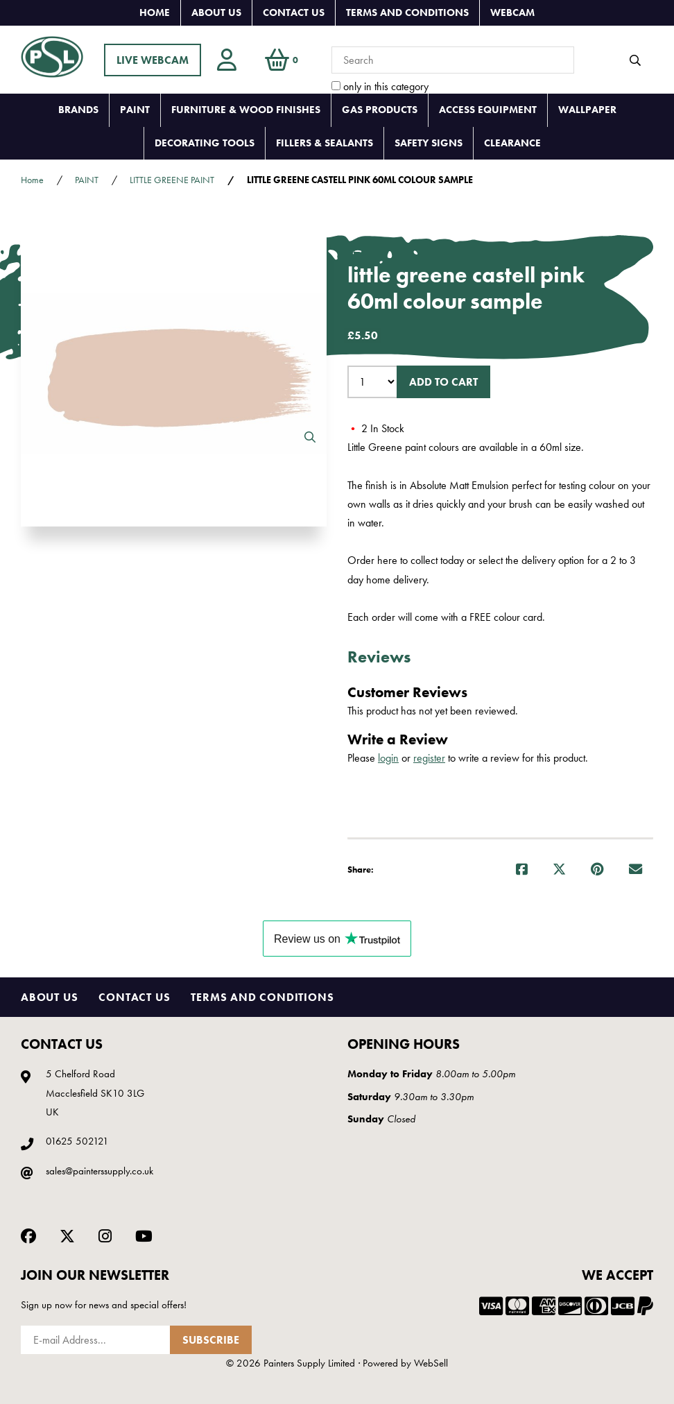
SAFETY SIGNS (429, 143)
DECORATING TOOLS (204, 143)
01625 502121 (77, 1141)
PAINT (135, 110)
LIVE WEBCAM (152, 60)
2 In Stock (375, 428)
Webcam (512, 12)
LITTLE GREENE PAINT (172, 179)
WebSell (431, 1363)
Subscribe (210, 1340)
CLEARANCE (512, 143)
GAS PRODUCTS (379, 110)
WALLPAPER (587, 110)
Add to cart (443, 382)
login (388, 758)
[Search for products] (452, 60)
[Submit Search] (635, 60)
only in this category (380, 86)
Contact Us (294, 12)
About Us (216, 12)
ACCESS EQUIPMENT (488, 110)
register (429, 758)
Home (154, 12)
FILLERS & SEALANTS (324, 143)
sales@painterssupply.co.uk (99, 1171)
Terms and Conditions (407, 12)
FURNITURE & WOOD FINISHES (245, 110)
